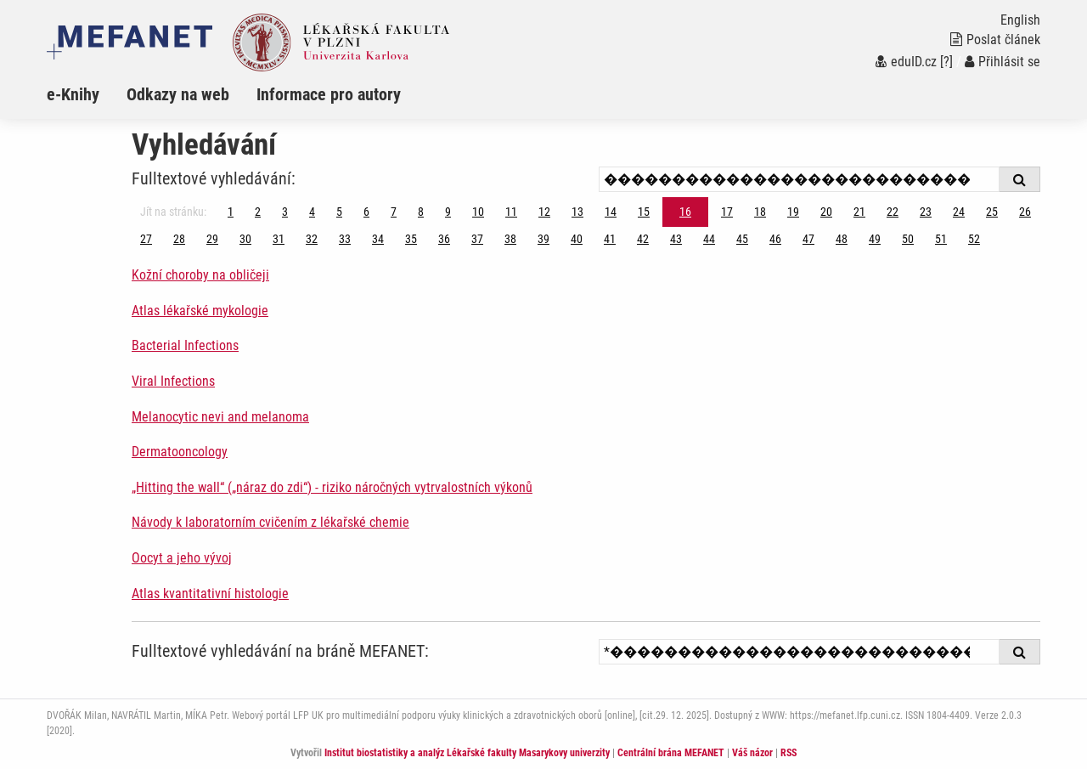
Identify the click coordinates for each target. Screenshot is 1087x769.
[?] (946, 62)
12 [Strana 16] (544, 211)
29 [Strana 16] (212, 239)
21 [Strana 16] (859, 211)
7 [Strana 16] (394, 211)
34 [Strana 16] (378, 239)
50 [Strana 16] (908, 239)
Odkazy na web (178, 94)
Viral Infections (173, 381)
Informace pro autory (328, 94)
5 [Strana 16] (339, 211)
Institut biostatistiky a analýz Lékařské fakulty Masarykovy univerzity (467, 753)
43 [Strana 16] (676, 239)
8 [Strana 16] (421, 211)
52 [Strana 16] (974, 239)
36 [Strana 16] (444, 239)
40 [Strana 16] (577, 239)
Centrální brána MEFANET (670, 753)
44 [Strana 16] (709, 239)
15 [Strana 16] (644, 211)
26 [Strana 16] (1025, 211)
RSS (788, 753)
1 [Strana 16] (231, 211)
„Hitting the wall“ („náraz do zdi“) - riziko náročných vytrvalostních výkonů (332, 487)
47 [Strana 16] (808, 239)
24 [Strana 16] (959, 211)
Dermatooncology (180, 452)
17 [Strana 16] (727, 211)
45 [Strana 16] (742, 239)
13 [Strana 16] (577, 211)
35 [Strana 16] (411, 239)
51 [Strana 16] (941, 239)
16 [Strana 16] (685, 211)
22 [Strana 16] (892, 211)
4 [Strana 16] (312, 211)
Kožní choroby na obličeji (200, 275)
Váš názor (752, 753)
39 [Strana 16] (543, 239)
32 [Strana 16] (312, 239)
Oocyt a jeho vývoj (182, 558)
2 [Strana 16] (258, 211)
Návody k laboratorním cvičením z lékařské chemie (270, 522)
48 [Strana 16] (842, 239)
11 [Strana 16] (511, 211)
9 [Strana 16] (448, 211)
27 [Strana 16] (146, 239)
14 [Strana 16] (611, 211)
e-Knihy (73, 94)
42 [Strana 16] (643, 239)
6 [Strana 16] (366, 211)
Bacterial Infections (185, 345)
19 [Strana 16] (793, 211)
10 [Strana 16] (478, 211)
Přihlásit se (1002, 62)
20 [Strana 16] (826, 211)
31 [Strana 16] (278, 239)
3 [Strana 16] (285, 211)
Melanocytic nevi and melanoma (220, 417)
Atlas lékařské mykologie (200, 311)
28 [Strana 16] (179, 239)
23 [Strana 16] (926, 211)
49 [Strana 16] (875, 239)
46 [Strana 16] (775, 239)
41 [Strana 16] (610, 239)
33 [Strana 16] (345, 239)
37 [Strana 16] (477, 239)
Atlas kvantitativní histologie (210, 593)
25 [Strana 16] (992, 211)
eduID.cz (906, 62)
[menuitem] (87, 94)
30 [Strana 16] (245, 239)
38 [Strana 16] (510, 239)
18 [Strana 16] (760, 211)
